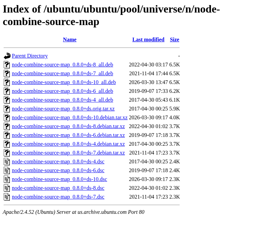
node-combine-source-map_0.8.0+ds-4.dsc (58, 161)
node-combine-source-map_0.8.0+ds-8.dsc (58, 188)
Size (174, 39)
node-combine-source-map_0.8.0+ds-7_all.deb (62, 73)
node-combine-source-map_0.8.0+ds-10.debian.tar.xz (70, 117)
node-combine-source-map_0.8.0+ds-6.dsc (58, 170)
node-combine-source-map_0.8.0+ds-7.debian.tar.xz (68, 153)
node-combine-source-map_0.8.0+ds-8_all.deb (62, 64)
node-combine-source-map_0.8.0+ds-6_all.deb (62, 91)
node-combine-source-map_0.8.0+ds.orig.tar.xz (63, 108)
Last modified (148, 39)
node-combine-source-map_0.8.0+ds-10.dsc (59, 179)
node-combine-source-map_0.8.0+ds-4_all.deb (62, 100)
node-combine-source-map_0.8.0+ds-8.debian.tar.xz (68, 126)
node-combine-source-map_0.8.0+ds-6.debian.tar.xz (68, 135)
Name (70, 39)
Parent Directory (30, 56)
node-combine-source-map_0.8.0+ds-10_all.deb (64, 82)
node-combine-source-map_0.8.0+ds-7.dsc (58, 197)
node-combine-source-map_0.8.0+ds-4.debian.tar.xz (68, 144)
